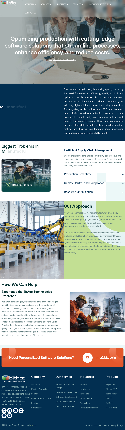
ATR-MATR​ (111, 407)
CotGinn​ (109, 403)
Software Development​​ (66, 397)
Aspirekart (110, 384)
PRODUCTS (79, 4)
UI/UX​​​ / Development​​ (65, 401)
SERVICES (46, 4)
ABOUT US (30, 4)
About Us (35, 384)
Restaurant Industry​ (89, 407)
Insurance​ (84, 393)
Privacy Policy (110, 425)
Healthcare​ (85, 389)
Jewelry (83, 384)
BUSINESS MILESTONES (100, 4)
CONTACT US (30, 13)
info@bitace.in (106, 357)
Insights (34, 403)
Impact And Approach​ (41, 398)
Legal (121, 425)
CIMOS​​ (109, 398)
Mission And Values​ (40, 389)
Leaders (35, 393)
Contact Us (36, 407)
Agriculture (85, 403)
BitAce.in (33, 425)
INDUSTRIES (62, 4)
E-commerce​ (86, 398)
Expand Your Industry (63, 59)
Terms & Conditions (93, 425)
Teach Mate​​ (111, 393)
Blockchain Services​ (65, 406)
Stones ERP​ (111, 389)
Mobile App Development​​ (67, 392)
